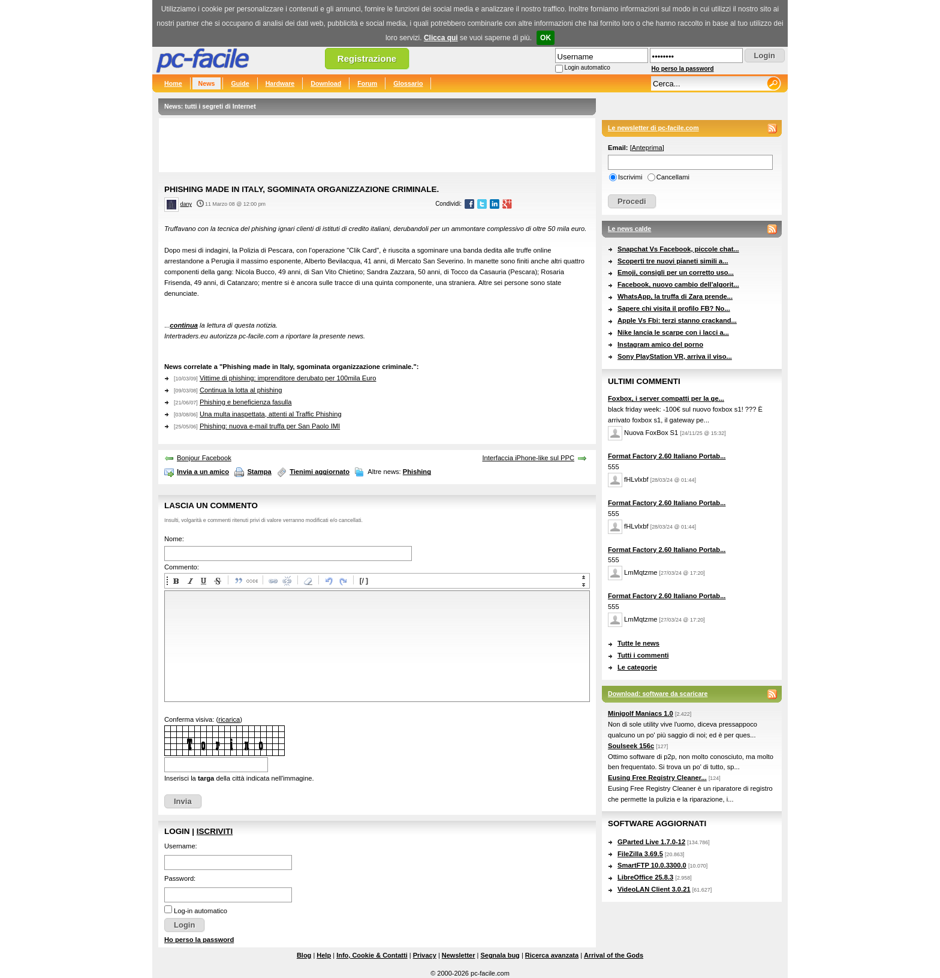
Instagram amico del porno (660, 344)
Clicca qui (441, 38)
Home (173, 83)
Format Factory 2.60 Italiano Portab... (666, 456)
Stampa (259, 471)
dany (186, 204)
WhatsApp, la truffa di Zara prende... (675, 296)
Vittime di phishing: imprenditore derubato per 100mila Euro (288, 378)
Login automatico (587, 67)
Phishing (417, 471)
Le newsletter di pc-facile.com (653, 127)
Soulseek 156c (631, 745)
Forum (367, 83)
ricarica (229, 719)
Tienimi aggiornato (320, 471)
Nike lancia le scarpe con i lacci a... (673, 332)
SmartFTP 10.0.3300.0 (651, 865)
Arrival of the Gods (613, 955)
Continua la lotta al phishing (241, 390)
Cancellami (672, 177)
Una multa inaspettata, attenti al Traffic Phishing (271, 414)
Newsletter (458, 955)
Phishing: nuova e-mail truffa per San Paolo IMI (270, 426)
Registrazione (367, 58)
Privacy (424, 955)
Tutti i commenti (643, 655)
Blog (304, 955)
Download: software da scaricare (657, 693)
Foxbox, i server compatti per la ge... (666, 398)
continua (184, 325)
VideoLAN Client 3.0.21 (654, 889)
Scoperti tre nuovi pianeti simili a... (672, 261)
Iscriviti (215, 831)
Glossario (408, 83)
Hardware (280, 83)
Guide (240, 83)
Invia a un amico (203, 471)
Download (326, 83)
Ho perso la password (683, 68)
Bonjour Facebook (204, 457)
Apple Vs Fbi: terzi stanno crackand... (677, 320)
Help (324, 955)
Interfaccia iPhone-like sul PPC (528, 457)
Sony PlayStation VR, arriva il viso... (674, 356)
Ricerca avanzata (552, 955)
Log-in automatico (200, 910)
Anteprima (647, 147)
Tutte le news (638, 643)
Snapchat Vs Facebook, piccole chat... (678, 249)
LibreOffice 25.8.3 (645, 877)
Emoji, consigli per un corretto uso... (675, 272)
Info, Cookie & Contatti (372, 955)
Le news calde (629, 228)
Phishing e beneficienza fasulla (246, 402)
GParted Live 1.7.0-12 (651, 841)
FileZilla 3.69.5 (640, 853)
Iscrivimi (630, 177)
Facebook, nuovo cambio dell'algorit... (678, 284)
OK (545, 38)
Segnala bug (499, 955)
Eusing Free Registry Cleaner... (657, 777)
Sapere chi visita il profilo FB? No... (673, 308)
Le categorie (637, 667)
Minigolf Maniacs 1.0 (640, 713)
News (206, 83)
